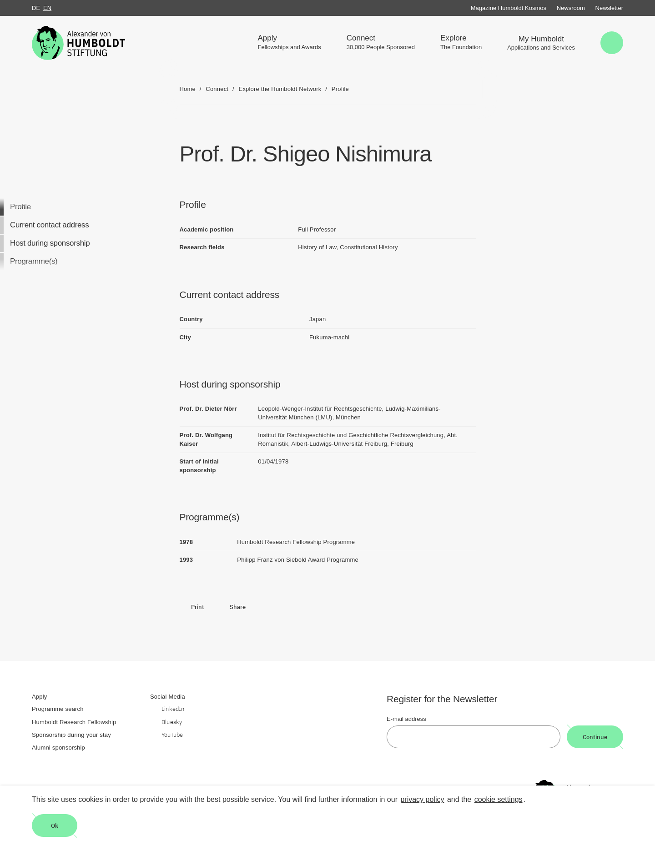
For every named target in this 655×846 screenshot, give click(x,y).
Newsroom (571, 8)
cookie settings (498, 799)
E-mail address (406, 718)
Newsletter (609, 8)
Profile (20, 206)
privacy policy (422, 799)
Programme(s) (33, 261)
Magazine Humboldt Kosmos (508, 8)
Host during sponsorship (50, 243)
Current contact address (49, 225)
